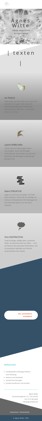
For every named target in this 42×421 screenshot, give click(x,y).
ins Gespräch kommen (25, 315)
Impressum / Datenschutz (20, 412)
